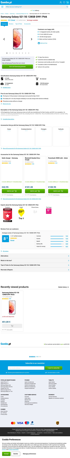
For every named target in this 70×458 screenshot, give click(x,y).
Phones (27, 380)
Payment (27, 396)
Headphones (4, 403)
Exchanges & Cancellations (31, 403)
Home (2, 13)
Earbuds (3, 401)
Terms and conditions (57, 432)
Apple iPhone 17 (4, 382)
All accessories (4, 406)
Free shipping (10, 195)
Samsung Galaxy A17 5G (6, 391)
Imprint (23, 432)
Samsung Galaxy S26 (6, 385)
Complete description (7, 119)
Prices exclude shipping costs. (51, 429)
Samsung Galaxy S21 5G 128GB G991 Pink (40, 13)
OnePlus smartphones (30, 385)
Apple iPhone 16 (4, 383)
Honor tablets (52, 386)
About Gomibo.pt (12, 432)
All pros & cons (6, 103)
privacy (4, 449)
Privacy (18, 432)
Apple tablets (52, 382)
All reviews (4, 251)
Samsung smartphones (30, 383)
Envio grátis (9, 329)
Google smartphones (29, 388)
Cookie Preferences (31, 432)
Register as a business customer (56, 398)
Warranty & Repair (29, 404)
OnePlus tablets (52, 388)
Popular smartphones (8, 380)
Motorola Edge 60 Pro (6, 390)
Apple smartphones (29, 382)
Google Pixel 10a (5, 388)
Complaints (39, 432)
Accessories (5, 394)
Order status (27, 398)
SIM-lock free (42, 43)
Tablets (51, 380)
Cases (2, 396)
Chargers (3, 399)
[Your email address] (26, 368)
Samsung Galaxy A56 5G (6, 386)
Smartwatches (4, 404)
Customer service (30, 394)
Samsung (12, 13)
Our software (4, 412)
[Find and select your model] (37, 6)
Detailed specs (5, 87)
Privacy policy (4, 414)
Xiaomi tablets (52, 385)
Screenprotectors (5, 398)
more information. (50, 430)
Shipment (27, 401)
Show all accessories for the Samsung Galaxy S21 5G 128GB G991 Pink (21, 148)
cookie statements (13, 449)
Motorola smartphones (30, 386)
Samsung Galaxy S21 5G (22, 13)
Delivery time (28, 399)
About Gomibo (4, 411)
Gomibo (3, 409)
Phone (6, 13)
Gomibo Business (53, 396)
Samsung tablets (53, 383)
